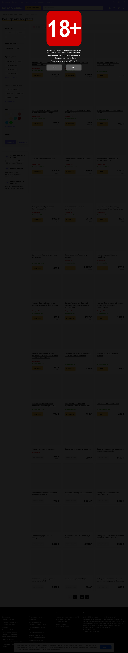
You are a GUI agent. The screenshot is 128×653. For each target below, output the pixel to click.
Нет (73, 67)
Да (54, 67)
